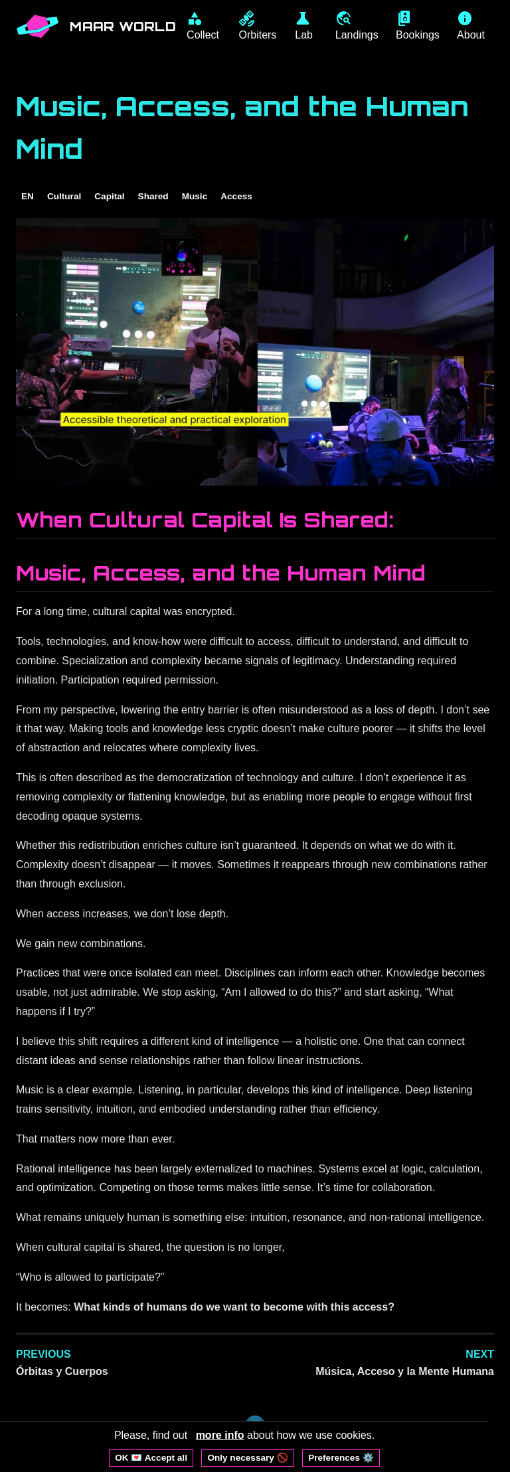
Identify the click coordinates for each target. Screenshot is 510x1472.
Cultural (64, 196)
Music (195, 196)
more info (220, 1435)
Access (236, 196)
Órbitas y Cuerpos (62, 1372)
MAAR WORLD (123, 27)
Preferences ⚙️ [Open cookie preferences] (341, 1458)
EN (27, 196)
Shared (153, 196)
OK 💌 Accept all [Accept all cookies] (151, 1458)
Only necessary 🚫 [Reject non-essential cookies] (247, 1458)
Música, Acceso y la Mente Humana (404, 1372)
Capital (109, 196)
